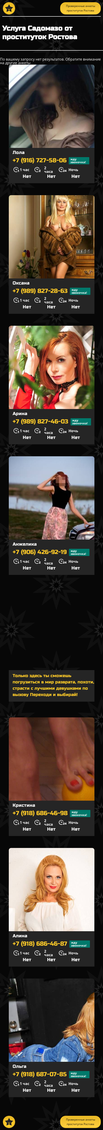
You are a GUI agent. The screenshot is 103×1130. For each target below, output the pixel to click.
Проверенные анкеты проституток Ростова (80, 8)
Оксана (21, 283)
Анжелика (25, 544)
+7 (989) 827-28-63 (51, 291)
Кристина (24, 805)
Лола (19, 152)
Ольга (19, 1066)
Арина (20, 413)
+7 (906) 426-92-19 (51, 552)
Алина (20, 936)
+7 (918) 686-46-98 (51, 813)
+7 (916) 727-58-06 (51, 160)
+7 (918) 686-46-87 (51, 944)
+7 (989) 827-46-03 (52, 421)
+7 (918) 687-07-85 (51, 1074)
